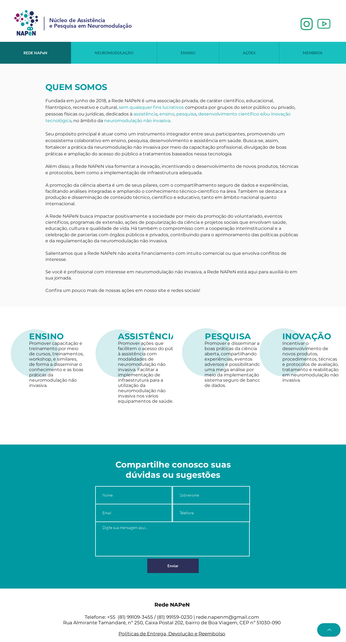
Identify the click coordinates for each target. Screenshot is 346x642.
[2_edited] (323, 24)
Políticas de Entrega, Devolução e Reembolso (171, 633)
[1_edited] (306, 24)
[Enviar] (173, 566)
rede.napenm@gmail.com (227, 617)
